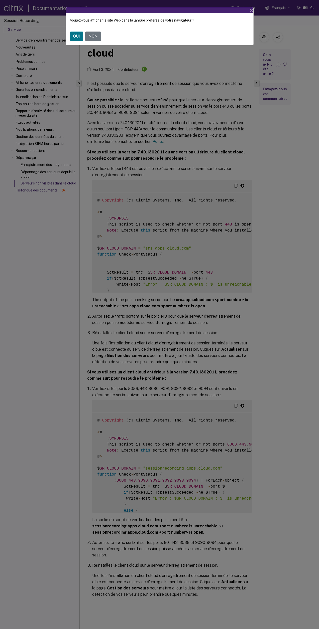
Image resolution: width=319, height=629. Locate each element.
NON (93, 32)
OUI (76, 32)
